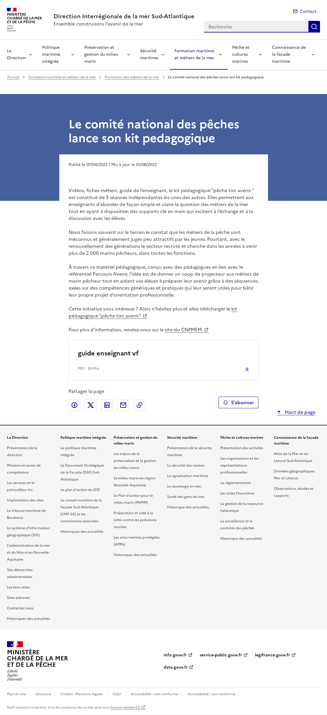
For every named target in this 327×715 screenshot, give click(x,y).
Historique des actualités (241, 538)
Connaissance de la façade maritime (289, 54)
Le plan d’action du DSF (80, 489)
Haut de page (299, 412)
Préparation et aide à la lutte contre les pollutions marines (135, 520)
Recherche (314, 26)
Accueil (13, 77)
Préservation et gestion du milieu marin (101, 54)
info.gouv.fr (175, 655)
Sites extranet (18, 597)
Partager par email (123, 405)
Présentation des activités (241, 448)
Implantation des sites (25, 500)
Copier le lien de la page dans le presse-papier (139, 405)
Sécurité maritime (149, 54)
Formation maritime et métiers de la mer (194, 54)
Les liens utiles (18, 587)
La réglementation (235, 482)
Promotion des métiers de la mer (132, 77)
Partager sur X (91, 405)
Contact (308, 11)
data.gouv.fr (176, 667)
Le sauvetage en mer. (184, 486)
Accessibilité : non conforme (154, 694)
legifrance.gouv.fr (272, 655)
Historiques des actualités (28, 618)
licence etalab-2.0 (125, 707)
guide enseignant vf (108, 353)
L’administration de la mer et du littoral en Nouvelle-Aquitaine (28, 552)
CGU (117, 694)
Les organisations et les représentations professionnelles (239, 465)
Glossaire (43, 694)
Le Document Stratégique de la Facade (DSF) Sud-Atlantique (82, 472)
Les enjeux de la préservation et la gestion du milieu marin (135, 460)
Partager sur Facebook (74, 405)
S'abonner (238, 402)
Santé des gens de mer (186, 496)
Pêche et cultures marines (240, 54)
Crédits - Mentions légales (81, 694)
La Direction (16, 54)
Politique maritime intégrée (51, 54)
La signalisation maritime (187, 476)
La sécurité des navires (185, 465)
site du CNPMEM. (184, 329)
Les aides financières (237, 493)
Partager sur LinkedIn (107, 405)
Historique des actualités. (188, 507)
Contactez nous (20, 608)
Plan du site (16, 694)
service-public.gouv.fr (221, 655)
